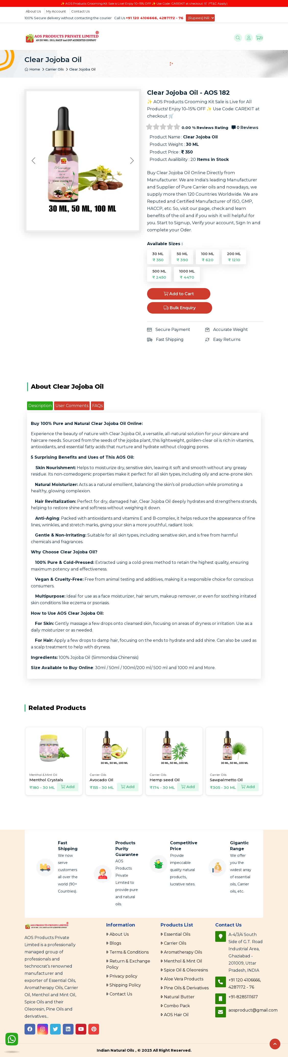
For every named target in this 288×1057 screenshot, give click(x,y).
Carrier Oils (54, 69)
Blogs (115, 943)
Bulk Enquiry (180, 308)
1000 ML (187, 274)
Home (32, 69)
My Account (56, 11)
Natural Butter (179, 996)
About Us (33, 11)
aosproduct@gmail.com (253, 1010)
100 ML (207, 257)
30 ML (158, 257)
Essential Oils (177, 934)
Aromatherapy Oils (183, 952)
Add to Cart (179, 294)
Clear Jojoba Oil (82, 69)
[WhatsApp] (12, 1040)
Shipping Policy (125, 985)
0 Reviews (245, 127)
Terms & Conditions (129, 952)
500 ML (159, 274)
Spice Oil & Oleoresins (186, 970)
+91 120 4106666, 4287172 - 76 (154, 18)
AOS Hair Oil (176, 1014)
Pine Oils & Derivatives (186, 987)
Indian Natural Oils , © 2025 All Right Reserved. (144, 1050)
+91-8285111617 (243, 996)
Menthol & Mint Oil (183, 961)
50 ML (182, 257)
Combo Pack (177, 1005)
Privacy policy (123, 976)
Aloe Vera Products (183, 979)
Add (68, 787)
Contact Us (80, 11)
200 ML (234, 257)
